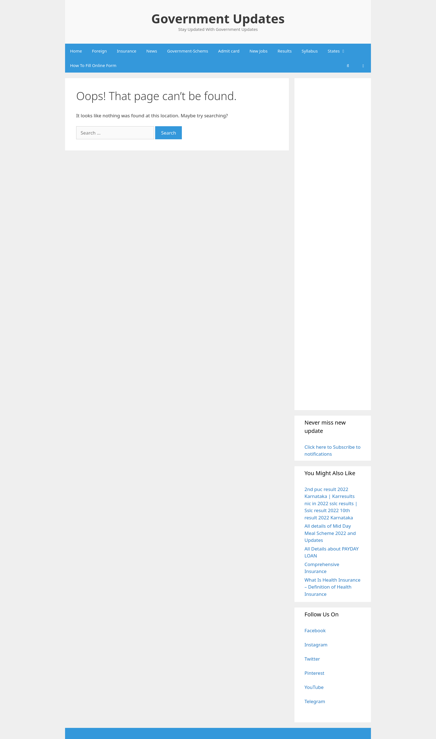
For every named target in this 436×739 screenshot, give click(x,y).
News (151, 51)
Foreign (99, 51)
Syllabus (310, 51)
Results (285, 51)
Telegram (314, 701)
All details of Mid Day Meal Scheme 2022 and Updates (330, 533)
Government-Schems (187, 51)
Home (76, 51)
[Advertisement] (332, 244)
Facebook (315, 630)
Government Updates (218, 18)
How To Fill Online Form (93, 65)
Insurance (126, 51)
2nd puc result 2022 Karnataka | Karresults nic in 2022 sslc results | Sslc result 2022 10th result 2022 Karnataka (331, 503)
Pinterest (314, 673)
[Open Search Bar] (347, 65)
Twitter (312, 659)
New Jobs (258, 51)
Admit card (229, 51)
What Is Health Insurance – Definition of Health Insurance (332, 587)
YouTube (314, 687)
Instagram (316, 644)
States (339, 51)
